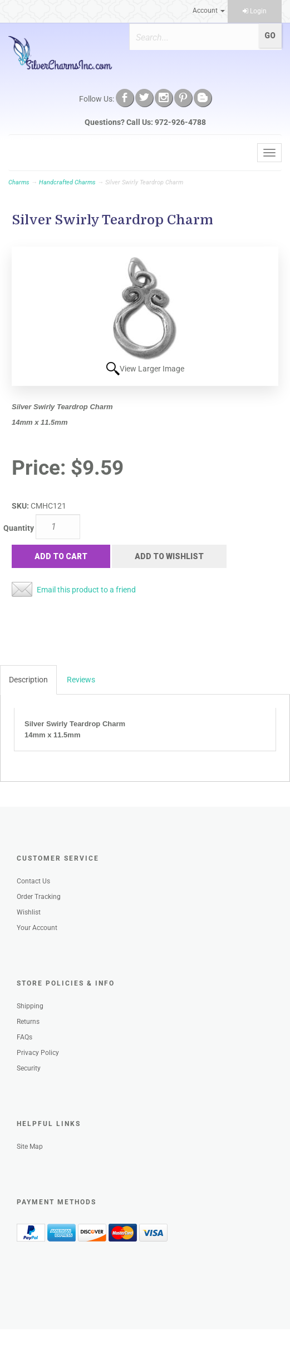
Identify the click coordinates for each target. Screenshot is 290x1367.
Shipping (30, 1006)
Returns (28, 1022)
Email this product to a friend (86, 589)
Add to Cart (61, 556)
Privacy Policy (38, 1053)
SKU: (21, 505)
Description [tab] (28, 679)
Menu (26, 153)
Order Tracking (39, 897)
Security (29, 1068)
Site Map (30, 1146)
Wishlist (29, 912)
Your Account (37, 928)
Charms (19, 182)
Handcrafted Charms (67, 182)
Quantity (18, 528)
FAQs (24, 1037)
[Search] (194, 37)
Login (255, 11)
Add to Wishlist (169, 556)
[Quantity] (58, 526)
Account (209, 10)
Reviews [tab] (81, 679)
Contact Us (33, 881)
